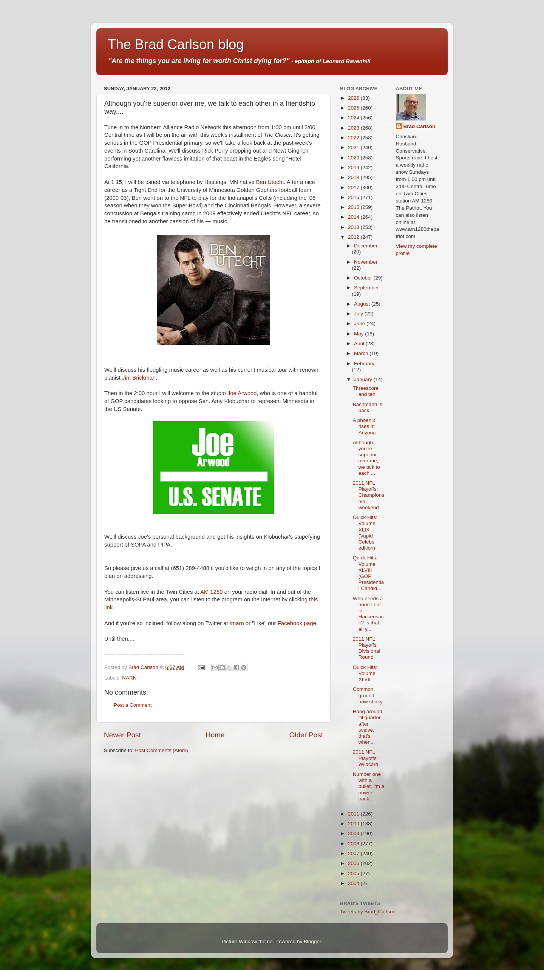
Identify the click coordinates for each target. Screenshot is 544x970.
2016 (354, 197)
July (359, 314)
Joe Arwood (242, 393)
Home (215, 735)
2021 (354, 147)
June (360, 323)
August (362, 304)
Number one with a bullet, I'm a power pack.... (369, 786)
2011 (354, 814)
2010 (354, 823)
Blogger (312, 941)
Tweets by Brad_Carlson (368, 911)
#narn (237, 623)
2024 (354, 117)
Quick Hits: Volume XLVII (365, 673)
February (364, 363)
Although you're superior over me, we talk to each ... (366, 458)
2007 (354, 853)
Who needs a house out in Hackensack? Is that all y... (368, 614)
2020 (354, 158)
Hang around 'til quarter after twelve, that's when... (367, 727)
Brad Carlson (419, 126)
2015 (354, 207)
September (366, 287)
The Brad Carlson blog (176, 44)
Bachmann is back (367, 407)
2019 (354, 167)
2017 (354, 187)
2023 (354, 128)
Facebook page (297, 623)
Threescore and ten (366, 391)
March (361, 353)
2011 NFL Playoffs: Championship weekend (368, 495)
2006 (354, 863)
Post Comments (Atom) (161, 750)
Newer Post (122, 735)
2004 (354, 883)
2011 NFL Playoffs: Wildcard (366, 758)
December (365, 246)
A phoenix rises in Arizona (364, 426)
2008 (354, 843)
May (359, 334)
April (360, 343)
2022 (354, 138)
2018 (354, 177)
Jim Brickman (139, 378)
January (364, 379)
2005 (354, 873)
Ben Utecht (270, 182)
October (364, 278)
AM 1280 (211, 592)
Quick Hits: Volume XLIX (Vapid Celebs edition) (365, 532)
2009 (354, 833)
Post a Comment (133, 705)
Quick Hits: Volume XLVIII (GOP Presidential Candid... (368, 573)
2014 (354, 217)
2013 (354, 227)
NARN (129, 678)
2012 (354, 237)
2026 (354, 98)
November (365, 262)
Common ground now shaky (368, 695)
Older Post (306, 735)
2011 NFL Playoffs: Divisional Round (366, 648)
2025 (354, 108)
